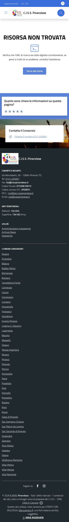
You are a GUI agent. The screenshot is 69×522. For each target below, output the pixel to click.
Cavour (5, 292)
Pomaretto (7, 374)
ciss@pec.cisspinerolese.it (20, 193)
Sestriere (6, 441)
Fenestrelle (7, 306)
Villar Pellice (8, 465)
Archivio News (9, 232)
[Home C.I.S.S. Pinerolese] (28, 13)
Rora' (4, 407)
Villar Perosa (8, 469)
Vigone (5, 455)
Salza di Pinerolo (10, 417)
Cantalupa (7, 287)
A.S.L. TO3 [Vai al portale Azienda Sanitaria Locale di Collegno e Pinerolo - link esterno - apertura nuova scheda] (24, 3)
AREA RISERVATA (33, 517)
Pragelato (6, 383)
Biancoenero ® (26, 510)
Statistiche (7, 235)
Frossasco (6, 311)
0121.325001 (12, 179)
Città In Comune (30, 502)
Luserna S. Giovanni (11, 326)
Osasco (5, 345)
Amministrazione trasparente (16, 228)
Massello (6, 340)
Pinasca (5, 359)
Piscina (5, 369)
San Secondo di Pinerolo (14, 431)
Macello (6, 335)
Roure (5, 412)
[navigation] (6, 12)
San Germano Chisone (13, 421)
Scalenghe (7, 436)
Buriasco (6, 278)
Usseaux (6, 450)
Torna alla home (35, 71)
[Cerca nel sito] (61, 12)
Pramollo (6, 393)
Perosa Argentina (10, 350)
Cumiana (6, 302)
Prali (4, 388)
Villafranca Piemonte (12, 460)
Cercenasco (7, 297)
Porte (4, 378)
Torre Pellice (8, 445)
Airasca (5, 254)
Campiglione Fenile (11, 283)
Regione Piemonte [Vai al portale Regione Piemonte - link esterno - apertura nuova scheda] (11, 3)
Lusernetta (7, 330)
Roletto (5, 402)
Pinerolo (6, 364)
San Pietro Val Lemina (13, 426)
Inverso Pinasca (9, 321)
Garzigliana (7, 316)
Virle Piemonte (9, 474)
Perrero (5, 354)
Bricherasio (7, 273)
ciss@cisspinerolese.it (19, 197)
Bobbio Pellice (8, 268)
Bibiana (5, 263)
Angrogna (6, 259)
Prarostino (7, 398)
